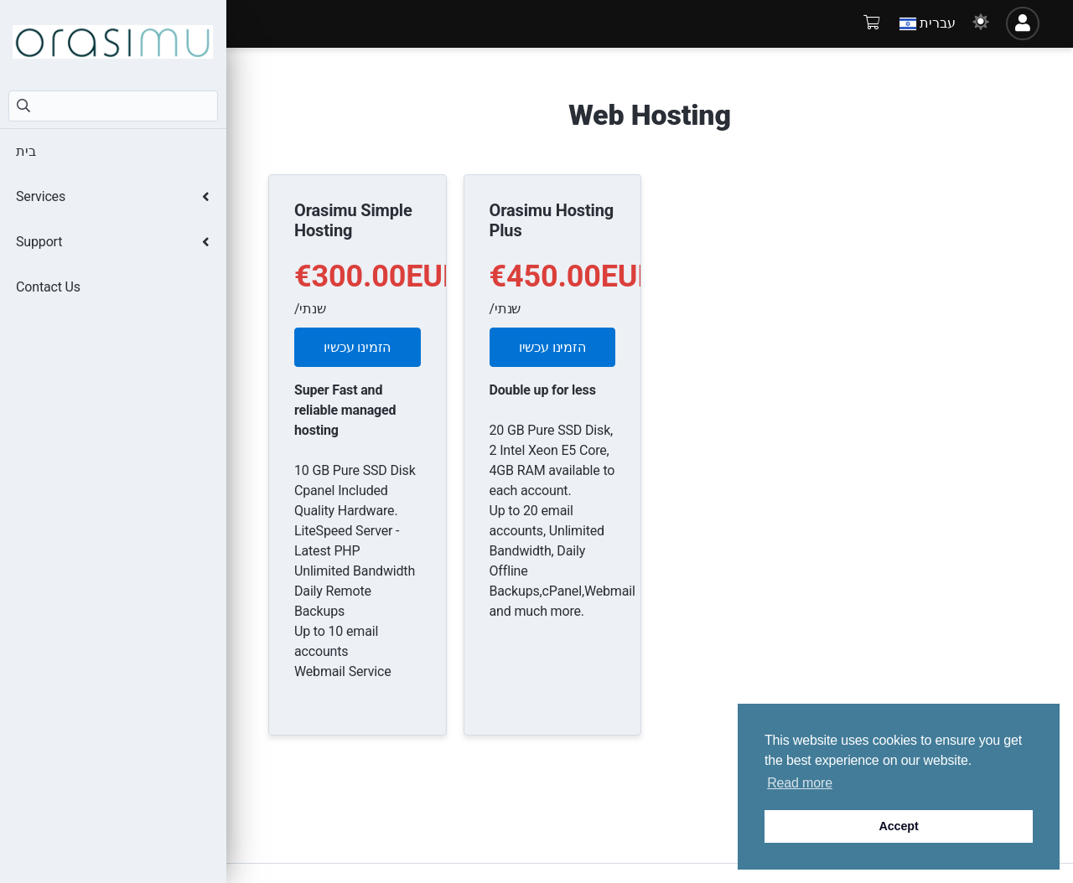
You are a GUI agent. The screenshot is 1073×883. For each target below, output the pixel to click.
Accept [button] (898, 826)
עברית (927, 23)
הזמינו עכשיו (357, 347)
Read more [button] (799, 783)
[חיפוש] (113, 105)
